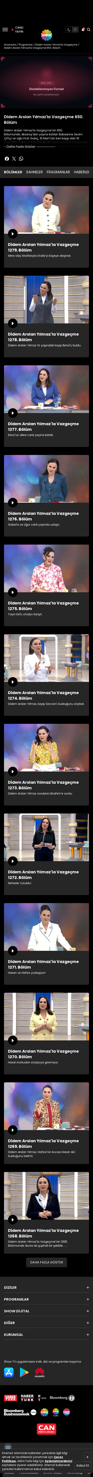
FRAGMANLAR (58, 171)
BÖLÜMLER (13, 171)
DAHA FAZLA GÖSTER (46, 1262)
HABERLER (82, 171)
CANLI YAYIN (16, 30)
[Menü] (5, 29)
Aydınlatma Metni (58, 1461)
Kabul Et (82, 1465)
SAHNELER (34, 171)
